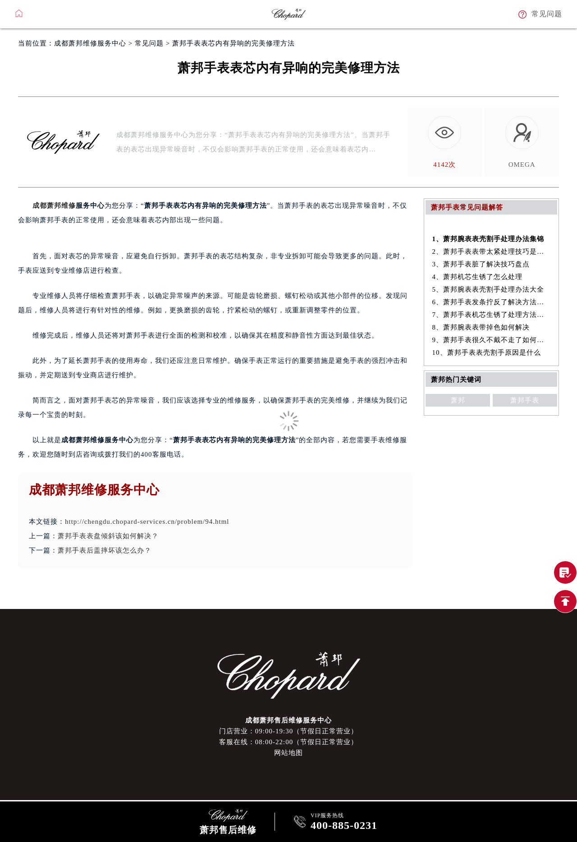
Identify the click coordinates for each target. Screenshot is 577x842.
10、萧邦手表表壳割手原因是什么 (486, 352)
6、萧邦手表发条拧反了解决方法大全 (491, 302)
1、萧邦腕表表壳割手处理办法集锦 (488, 239)
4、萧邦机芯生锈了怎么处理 (477, 276)
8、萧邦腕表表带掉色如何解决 (481, 327)
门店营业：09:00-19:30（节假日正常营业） (288, 731)
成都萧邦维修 (54, 205)
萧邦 (458, 400)
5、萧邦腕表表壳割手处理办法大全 (488, 289)
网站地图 (288, 752)
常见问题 (149, 43)
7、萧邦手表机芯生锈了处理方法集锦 (491, 314)
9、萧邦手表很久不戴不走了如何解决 (491, 339)
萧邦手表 (524, 400)
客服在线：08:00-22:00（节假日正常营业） (288, 742)
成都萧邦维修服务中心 (90, 43)
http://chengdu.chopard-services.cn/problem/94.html (147, 521)
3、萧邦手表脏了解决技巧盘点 (481, 264)
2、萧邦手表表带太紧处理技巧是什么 (491, 251)
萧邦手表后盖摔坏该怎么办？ (104, 550)
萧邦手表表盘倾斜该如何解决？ (108, 536)
